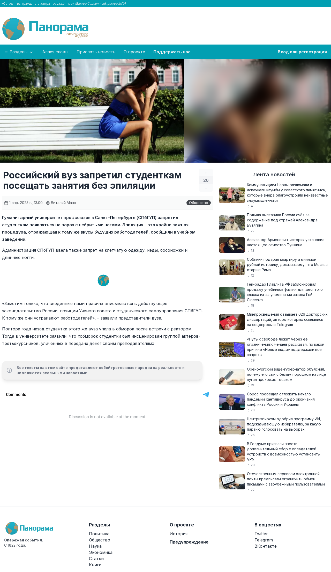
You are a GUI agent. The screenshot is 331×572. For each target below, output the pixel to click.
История (178, 533)
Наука (95, 546)
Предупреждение (189, 542)
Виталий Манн (61, 202)
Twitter (261, 533)
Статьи (96, 558)
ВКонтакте (265, 546)
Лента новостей (274, 174)
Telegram (263, 539)
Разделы (19, 52)
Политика (99, 533)
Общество (198, 202)
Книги (95, 564)
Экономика (100, 552)
